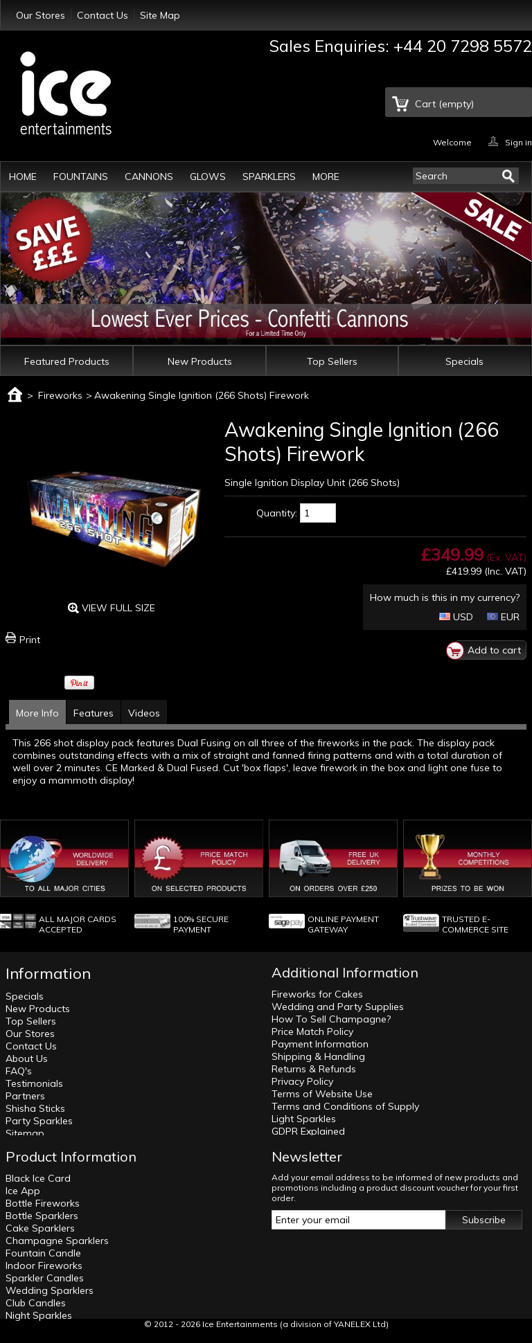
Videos (144, 713)
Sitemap (25, 1133)
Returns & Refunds (314, 1069)
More (325, 176)
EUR (503, 617)
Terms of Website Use (322, 1094)
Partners (25, 1096)
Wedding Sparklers (50, 1290)
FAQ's (19, 1071)
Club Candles (36, 1303)
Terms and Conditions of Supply (345, 1106)
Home (23, 176)
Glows (208, 176)
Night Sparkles (39, 1315)
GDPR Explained (308, 1131)
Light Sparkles (304, 1118)
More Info (37, 713)
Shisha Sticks (35, 1108)
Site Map (160, 15)
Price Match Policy (312, 1031)
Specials (464, 361)
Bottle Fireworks (43, 1203)
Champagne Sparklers (57, 1240)
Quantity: (276, 513)
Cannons (149, 176)
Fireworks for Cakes (317, 994)
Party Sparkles (39, 1121)
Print (29, 639)
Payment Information (320, 1044)
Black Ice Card (38, 1178)
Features (93, 713)
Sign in (518, 141)
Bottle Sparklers (42, 1215)
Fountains (80, 176)
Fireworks (60, 395)
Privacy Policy (302, 1081)
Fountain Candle (43, 1253)
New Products (200, 361)
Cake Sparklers (40, 1228)
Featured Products (66, 361)
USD (456, 617)
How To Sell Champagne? (331, 1019)
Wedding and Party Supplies (338, 1006)
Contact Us (102, 15)
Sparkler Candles (45, 1278)
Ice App (23, 1190)
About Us (27, 1058)
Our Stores (40, 15)
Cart (444, 104)
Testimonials (34, 1083)
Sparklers (269, 176)
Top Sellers (332, 361)
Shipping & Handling (318, 1056)
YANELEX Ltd (360, 1324)
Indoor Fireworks (44, 1265)
